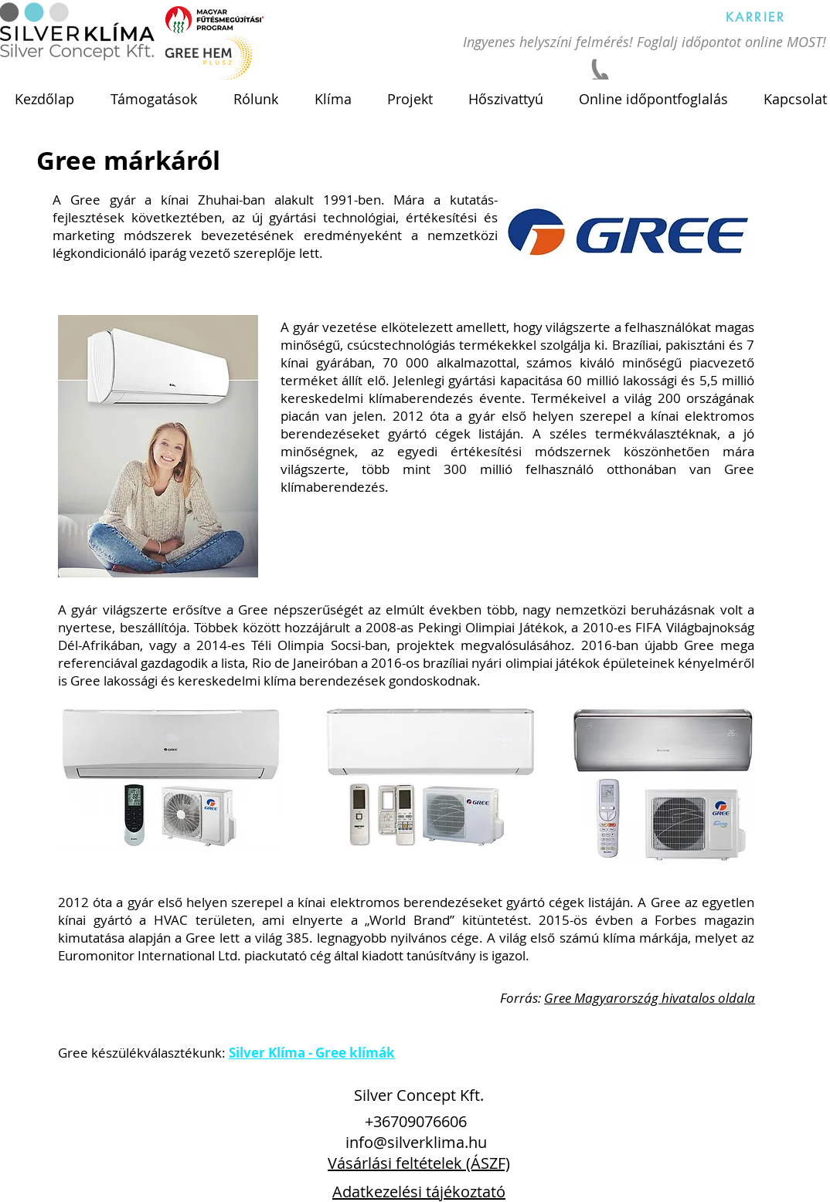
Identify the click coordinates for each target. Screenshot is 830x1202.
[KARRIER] (756, 17)
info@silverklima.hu (416, 1142)
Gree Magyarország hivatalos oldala (649, 998)
